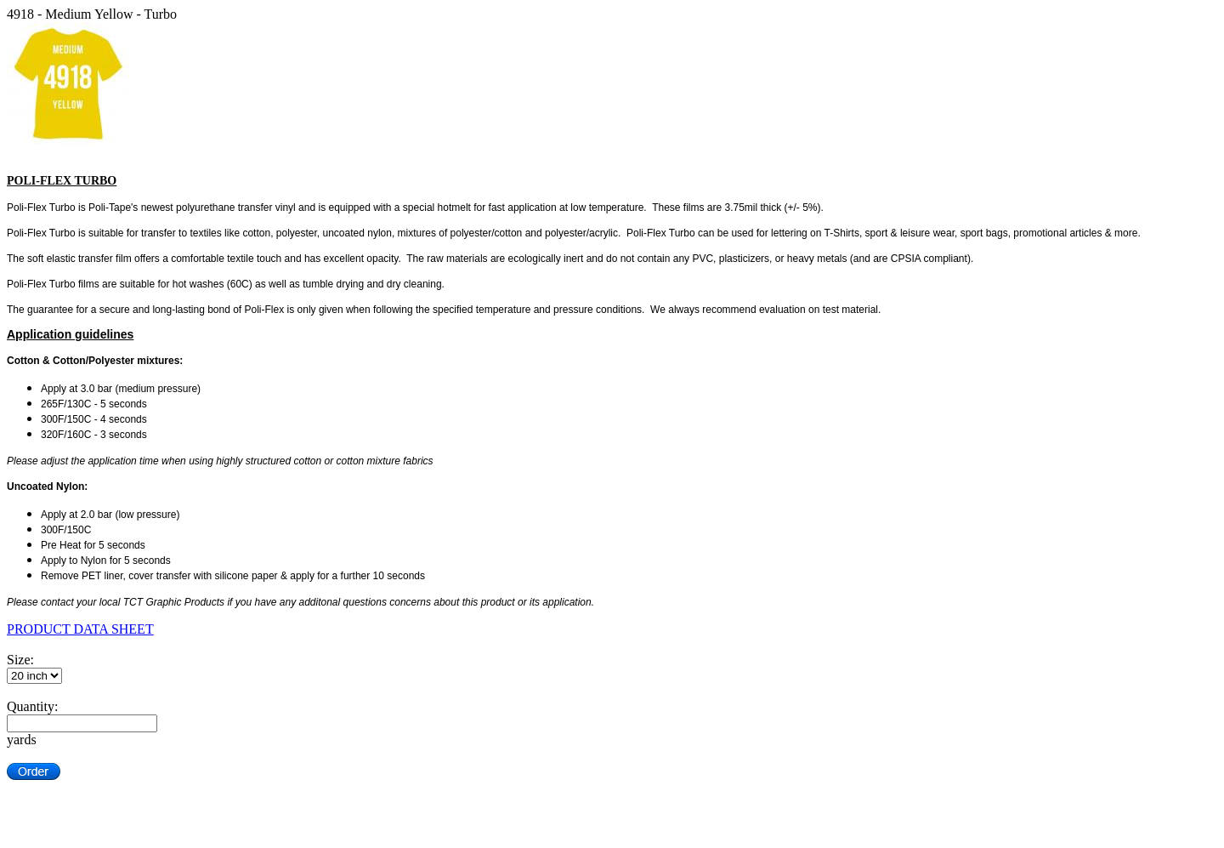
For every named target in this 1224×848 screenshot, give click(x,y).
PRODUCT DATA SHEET (80, 629)
